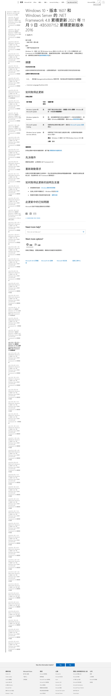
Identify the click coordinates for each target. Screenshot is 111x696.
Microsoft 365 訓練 (47, 261)
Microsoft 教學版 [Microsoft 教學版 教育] (43, 674)
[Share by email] (34, 213)
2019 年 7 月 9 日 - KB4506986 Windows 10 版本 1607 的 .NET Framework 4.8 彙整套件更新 (14, 623)
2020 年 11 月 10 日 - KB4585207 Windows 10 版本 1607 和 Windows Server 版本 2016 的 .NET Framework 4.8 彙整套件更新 (14, 442)
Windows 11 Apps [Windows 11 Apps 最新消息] (9, 693)
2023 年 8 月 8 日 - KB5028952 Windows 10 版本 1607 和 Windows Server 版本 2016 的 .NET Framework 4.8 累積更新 (14, 166)
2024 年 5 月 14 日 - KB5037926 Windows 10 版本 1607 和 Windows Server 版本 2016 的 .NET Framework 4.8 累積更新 (14, 83)
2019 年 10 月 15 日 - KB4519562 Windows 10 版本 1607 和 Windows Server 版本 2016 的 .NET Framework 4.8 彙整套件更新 (14, 576)
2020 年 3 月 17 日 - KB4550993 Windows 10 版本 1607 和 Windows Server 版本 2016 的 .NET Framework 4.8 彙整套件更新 (14, 515)
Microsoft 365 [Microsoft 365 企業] (58, 685)
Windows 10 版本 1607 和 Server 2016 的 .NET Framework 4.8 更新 (13, 13)
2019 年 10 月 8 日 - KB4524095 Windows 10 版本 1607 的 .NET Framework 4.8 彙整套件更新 (14, 587)
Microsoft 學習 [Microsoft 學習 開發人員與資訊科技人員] (76, 676)
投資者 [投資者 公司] (91, 682)
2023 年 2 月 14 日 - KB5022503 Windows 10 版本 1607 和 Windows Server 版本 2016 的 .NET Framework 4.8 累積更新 (14, 202)
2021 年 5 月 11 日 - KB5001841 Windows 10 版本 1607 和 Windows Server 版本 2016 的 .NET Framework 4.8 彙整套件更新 (14, 406)
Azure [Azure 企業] (57, 679)
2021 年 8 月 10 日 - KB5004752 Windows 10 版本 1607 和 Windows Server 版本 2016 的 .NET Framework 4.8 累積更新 (14, 370)
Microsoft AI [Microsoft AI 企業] (58, 674)
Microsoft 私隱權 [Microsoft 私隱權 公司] (93, 679)
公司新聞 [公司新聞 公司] (92, 676)
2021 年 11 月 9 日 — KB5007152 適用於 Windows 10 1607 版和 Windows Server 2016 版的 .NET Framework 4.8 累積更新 (14, 346)
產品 (40, 2)
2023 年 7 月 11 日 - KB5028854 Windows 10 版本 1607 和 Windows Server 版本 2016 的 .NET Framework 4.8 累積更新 (14, 178)
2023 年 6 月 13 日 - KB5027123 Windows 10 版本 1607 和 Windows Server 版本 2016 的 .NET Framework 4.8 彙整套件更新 (14, 190)
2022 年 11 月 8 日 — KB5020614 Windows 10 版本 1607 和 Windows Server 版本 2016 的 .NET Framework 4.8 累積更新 (14, 239)
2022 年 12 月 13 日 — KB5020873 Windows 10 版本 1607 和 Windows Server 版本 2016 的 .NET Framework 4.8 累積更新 (14, 227)
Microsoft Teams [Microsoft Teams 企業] (59, 693)
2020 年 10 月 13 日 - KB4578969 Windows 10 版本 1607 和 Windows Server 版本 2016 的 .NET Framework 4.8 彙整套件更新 (14, 455)
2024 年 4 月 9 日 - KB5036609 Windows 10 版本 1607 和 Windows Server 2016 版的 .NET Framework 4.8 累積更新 (14, 94)
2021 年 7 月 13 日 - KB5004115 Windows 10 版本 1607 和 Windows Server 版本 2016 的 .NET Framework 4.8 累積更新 (14, 382)
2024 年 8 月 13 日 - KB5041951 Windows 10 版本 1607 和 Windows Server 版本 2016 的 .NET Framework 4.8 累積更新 (14, 58)
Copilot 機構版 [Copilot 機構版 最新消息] (9, 679)
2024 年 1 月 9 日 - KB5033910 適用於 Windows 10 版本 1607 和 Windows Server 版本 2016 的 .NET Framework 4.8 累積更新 (14, 117)
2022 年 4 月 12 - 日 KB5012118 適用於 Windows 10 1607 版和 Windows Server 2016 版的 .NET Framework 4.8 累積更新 (14, 311)
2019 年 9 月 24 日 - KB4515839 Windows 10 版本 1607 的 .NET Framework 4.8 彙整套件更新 (14, 596)
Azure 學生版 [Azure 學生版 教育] (42, 693)
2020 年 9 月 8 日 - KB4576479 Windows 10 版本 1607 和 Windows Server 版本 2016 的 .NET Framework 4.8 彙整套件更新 (14, 467)
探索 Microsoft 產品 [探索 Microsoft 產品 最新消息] (10, 690)
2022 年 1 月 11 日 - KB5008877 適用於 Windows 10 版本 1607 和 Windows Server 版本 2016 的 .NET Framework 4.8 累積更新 (14, 335)
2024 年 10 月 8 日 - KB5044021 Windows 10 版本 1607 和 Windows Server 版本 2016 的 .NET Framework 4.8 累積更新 (14, 46)
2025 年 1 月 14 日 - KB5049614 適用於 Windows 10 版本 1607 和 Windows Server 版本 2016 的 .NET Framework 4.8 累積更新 (14, 22)
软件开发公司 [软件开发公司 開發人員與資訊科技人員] (76, 690)
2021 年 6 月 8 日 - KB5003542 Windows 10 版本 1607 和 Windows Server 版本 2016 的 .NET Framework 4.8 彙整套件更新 (14, 394)
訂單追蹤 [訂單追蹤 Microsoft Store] (25, 679)
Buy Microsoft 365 (72, 2)
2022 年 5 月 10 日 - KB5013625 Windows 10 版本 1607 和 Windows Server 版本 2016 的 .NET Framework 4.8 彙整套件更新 (14, 300)
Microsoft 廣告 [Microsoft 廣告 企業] (59, 687)
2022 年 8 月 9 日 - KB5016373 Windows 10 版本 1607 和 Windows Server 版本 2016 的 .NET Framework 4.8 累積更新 (14, 275)
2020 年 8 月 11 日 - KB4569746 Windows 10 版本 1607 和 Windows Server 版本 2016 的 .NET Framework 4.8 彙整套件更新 (14, 479)
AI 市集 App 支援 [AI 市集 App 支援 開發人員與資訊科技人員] (76, 679)
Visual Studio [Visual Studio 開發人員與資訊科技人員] (76, 693)
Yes (60, 665)
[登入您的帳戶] (103, 2)
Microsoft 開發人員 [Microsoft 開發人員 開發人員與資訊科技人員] (77, 674)
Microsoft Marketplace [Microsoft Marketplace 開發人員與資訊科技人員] (78, 685)
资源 (63, 2)
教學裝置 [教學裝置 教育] (42, 676)
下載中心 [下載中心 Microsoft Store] (25, 676)
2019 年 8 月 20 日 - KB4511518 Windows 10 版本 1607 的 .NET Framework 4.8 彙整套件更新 (14, 614)
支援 (57, 191)
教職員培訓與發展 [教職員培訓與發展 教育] (44, 687)
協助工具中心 (76, 261)
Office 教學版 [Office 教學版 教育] (42, 685)
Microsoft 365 (27, 2)
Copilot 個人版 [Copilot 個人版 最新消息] (9, 682)
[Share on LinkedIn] (30, 213)
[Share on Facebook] (26, 213)
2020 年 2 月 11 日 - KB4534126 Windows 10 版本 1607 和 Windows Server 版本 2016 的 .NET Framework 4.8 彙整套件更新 (14, 540)
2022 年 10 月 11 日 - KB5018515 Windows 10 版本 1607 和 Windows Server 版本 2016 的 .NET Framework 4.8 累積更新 (14, 251)
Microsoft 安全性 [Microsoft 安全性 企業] (59, 676)
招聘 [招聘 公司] (91, 674)
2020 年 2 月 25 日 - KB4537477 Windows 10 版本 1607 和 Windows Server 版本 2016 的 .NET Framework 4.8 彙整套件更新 (14, 528)
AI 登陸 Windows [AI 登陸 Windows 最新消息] (9, 685)
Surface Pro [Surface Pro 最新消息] (8, 674)
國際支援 (54, 195)
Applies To (29, 35)
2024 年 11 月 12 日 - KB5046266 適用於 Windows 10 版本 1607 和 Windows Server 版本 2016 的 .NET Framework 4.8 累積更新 (14, 34)
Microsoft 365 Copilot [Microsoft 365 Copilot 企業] (60, 690)
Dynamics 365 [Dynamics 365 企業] (58, 682)
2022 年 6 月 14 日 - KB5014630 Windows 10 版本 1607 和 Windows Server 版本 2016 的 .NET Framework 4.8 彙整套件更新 (14, 288)
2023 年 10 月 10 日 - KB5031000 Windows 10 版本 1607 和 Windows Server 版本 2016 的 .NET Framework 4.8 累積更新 (14, 142)
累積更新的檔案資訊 (55, 150)
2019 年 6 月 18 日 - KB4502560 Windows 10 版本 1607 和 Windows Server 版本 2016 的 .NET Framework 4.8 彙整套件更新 (14, 634)
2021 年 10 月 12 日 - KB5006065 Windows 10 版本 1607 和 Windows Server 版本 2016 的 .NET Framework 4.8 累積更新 (14, 357)
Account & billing (54, 2)
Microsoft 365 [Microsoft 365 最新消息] (8, 687)
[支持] (21, 2)
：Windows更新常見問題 (47, 188)
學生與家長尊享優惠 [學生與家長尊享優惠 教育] (44, 690)
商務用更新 (76, 119)
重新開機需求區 (44, 55)
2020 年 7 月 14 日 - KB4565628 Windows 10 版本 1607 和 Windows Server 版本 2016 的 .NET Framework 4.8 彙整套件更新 (14, 491)
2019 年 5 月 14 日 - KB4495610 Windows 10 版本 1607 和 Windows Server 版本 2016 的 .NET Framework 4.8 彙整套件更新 (14, 646)
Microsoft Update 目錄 (77, 125)
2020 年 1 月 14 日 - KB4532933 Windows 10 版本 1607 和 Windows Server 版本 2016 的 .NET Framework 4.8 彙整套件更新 (14, 552)
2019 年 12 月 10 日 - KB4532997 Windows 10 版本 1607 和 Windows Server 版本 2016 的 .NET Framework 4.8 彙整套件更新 (14, 564)
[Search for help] (99, 2)
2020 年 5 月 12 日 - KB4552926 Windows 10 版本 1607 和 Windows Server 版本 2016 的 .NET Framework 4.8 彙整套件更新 (14, 503)
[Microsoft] (11, 2)
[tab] (29, 245)
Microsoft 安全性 (62, 261)
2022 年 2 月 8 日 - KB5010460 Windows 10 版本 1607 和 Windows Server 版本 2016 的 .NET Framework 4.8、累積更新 (14, 323)
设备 (45, 2)
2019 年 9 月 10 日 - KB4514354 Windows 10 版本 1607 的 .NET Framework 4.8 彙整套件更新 (14, 605)
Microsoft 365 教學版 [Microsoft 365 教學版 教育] (44, 682)
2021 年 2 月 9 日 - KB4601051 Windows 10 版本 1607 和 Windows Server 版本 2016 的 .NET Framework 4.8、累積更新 (14, 418)
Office (34, 2)
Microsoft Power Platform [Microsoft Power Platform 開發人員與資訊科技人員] (78, 687)
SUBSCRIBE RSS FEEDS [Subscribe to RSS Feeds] (33, 218)
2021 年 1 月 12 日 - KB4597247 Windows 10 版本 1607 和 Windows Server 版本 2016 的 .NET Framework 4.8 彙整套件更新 (14, 430)
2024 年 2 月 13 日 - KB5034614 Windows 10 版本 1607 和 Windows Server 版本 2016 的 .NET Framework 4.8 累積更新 (14, 105)
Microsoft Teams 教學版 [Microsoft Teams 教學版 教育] (45, 679)
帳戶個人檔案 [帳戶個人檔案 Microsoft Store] (26, 674)
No (70, 665)
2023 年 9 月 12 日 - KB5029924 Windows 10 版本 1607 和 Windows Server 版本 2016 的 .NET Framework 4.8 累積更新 (14, 154)
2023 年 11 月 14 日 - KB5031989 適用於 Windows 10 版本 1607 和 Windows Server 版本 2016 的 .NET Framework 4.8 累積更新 (14, 130)
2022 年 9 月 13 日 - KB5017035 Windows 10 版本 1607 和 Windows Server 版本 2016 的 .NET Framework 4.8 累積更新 (14, 263)
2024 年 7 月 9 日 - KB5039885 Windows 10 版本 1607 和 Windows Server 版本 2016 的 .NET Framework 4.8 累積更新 (14, 70)
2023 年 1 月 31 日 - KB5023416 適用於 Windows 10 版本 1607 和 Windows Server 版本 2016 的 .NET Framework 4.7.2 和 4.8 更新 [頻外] (14, 215)
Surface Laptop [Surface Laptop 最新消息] (9, 676)
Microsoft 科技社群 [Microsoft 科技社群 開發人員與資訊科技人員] (77, 682)
